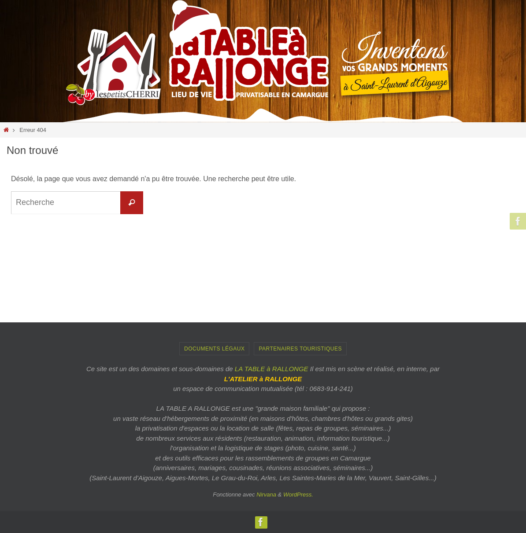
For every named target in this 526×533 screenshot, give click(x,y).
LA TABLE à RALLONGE (271, 368)
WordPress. (298, 494)
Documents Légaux (214, 349)
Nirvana (266, 494)
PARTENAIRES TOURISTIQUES (300, 349)
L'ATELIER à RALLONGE (263, 379)
